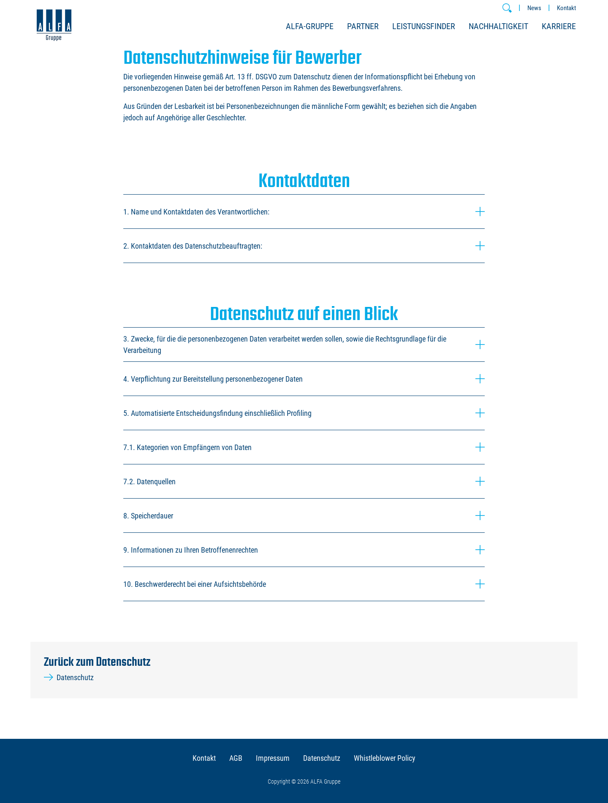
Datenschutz (69, 677)
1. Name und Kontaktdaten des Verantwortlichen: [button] (304, 211)
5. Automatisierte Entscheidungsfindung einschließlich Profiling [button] (304, 413)
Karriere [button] (559, 26)
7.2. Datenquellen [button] (304, 481)
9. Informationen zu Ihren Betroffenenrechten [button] (304, 549)
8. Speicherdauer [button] (304, 515)
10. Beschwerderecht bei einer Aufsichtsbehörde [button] (304, 584)
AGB (235, 758)
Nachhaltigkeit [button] (498, 26)
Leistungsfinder (423, 26)
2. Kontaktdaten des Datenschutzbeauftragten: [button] (304, 245)
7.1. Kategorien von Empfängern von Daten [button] (304, 447)
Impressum (273, 758)
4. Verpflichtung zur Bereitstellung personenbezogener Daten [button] (304, 378)
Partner (363, 26)
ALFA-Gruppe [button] (310, 26)
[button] (507, 8)
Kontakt (566, 8)
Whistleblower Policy (384, 758)
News (534, 8)
